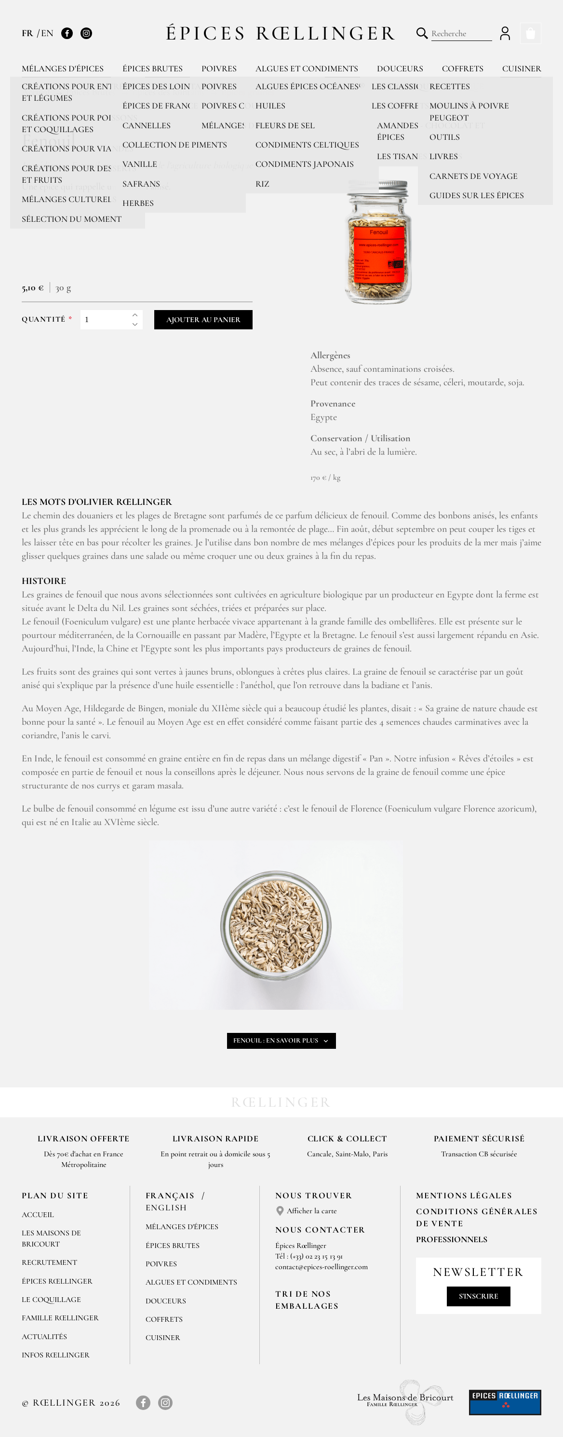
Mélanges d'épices (63, 68)
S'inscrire (478, 1296)
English (167, 1207)
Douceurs (400, 68)
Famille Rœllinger (60, 1318)
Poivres (219, 68)
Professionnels (451, 1239)
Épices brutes (152, 68)
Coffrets (462, 68)
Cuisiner (521, 68)
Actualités (44, 1337)
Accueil (38, 1215)
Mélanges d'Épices (182, 1227)
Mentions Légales (464, 1195)
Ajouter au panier (203, 320)
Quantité (44, 319)
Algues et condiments (306, 68)
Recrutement (49, 1262)
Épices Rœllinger (281, 33)
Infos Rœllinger (56, 1355)
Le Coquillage (51, 1299)
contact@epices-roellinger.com (321, 1267)
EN (47, 33)
